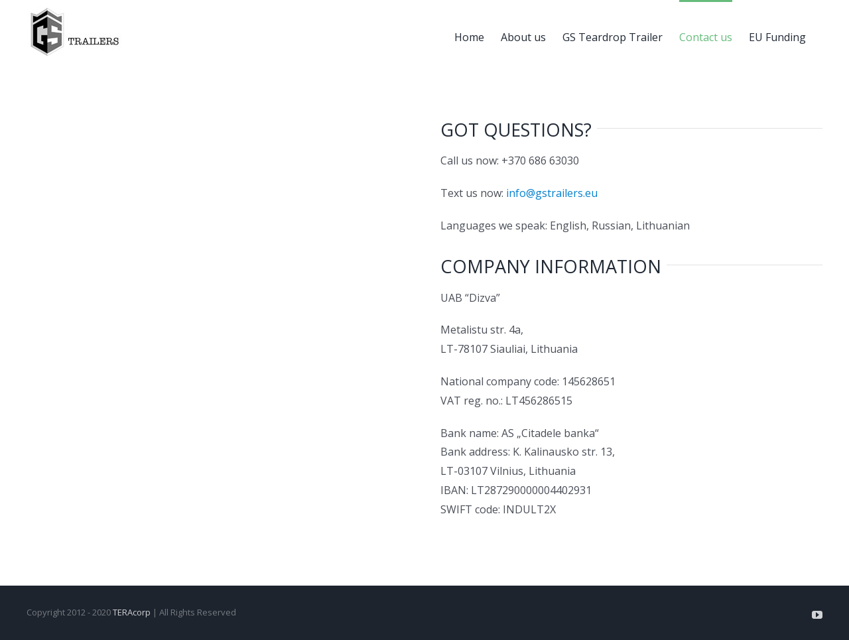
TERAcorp (132, 612)
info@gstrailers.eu (552, 193)
